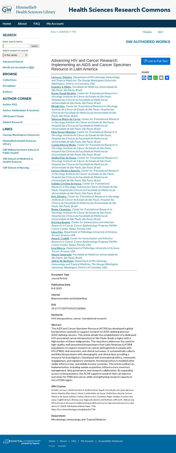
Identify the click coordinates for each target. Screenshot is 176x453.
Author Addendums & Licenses (21, 110)
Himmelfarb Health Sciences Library (19, 142)
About (63, 441)
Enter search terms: (13, 41)
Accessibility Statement (110, 441)
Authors (8, 91)
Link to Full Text (155, 61)
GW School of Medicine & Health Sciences (18, 160)
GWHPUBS (64, 32)
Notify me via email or (18, 67)
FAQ (73, 441)
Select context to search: (15, 50)
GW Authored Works (148, 42)
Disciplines (9, 85)
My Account (87, 441)
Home (53, 32)
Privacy (52, 446)
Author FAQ (10, 104)
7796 (73, 32)
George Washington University (21, 134)
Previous (147, 31)
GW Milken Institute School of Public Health (21, 151)
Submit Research (13, 122)
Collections (10, 79)
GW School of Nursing (16, 167)
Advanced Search (13, 61)
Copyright (62, 446)
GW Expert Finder (13, 116)
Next (160, 31)
